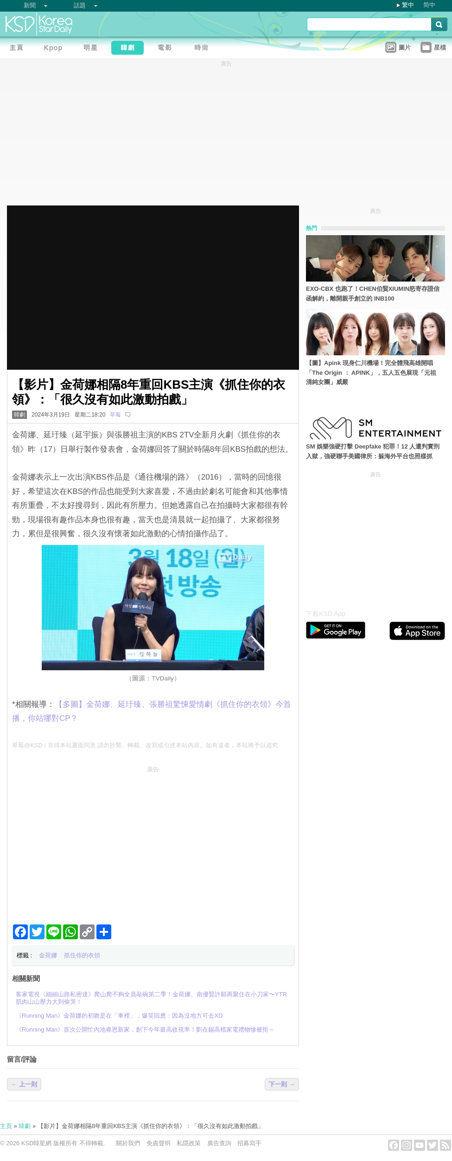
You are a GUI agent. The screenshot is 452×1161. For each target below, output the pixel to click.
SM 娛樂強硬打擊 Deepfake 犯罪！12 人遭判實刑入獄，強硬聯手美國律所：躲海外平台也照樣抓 (372, 451)
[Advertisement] (153, 841)
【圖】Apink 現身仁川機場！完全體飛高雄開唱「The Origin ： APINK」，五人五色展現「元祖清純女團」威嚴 (371, 372)
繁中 (408, 4)
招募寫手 (249, 1143)
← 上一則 (24, 1084)
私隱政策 (189, 1143)
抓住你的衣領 (82, 955)
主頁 (6, 1126)
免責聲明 (158, 1143)
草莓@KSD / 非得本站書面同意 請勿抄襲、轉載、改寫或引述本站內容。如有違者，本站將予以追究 (145, 745)
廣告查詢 (219, 1143)
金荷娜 (48, 955)
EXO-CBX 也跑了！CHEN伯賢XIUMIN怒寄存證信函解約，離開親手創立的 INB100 (372, 293)
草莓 (115, 414)
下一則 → (282, 1084)
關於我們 (128, 1143)
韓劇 (19, 414)
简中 (429, 4)
